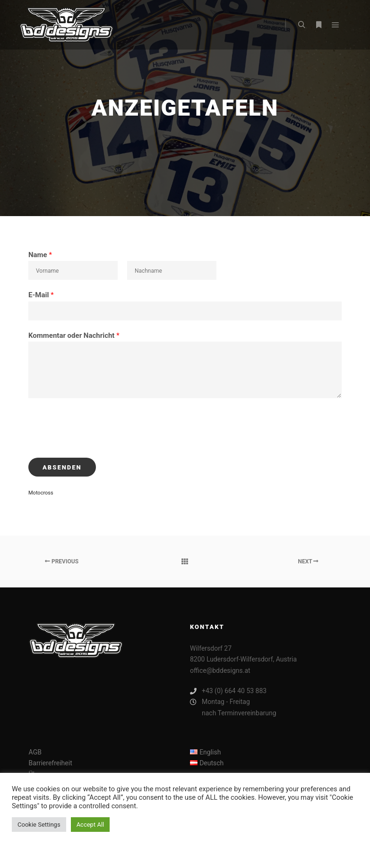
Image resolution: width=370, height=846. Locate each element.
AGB (35, 752)
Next (308, 561)
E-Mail (41, 295)
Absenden (62, 467)
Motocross (40, 493)
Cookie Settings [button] (38, 824)
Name (40, 255)
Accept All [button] (90, 824)
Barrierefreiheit (50, 763)
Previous (61, 561)
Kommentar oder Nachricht (74, 335)
